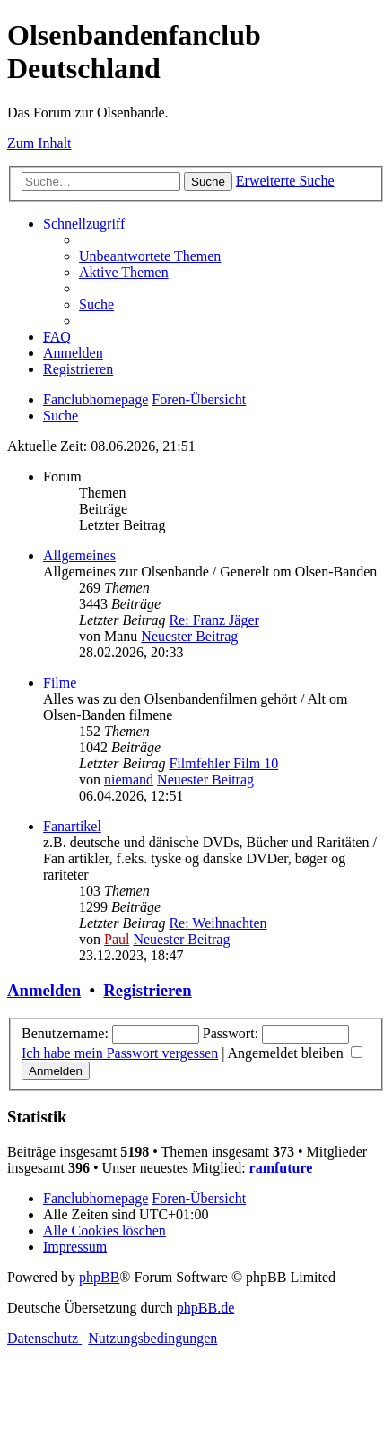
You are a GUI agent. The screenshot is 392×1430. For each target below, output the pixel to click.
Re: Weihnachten (217, 923)
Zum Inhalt (39, 143)
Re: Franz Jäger (213, 620)
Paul (116, 939)
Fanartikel (72, 826)
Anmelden (44, 990)
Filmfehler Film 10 (223, 763)
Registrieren (147, 990)
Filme (59, 682)
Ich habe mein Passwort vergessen (120, 1053)
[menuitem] (150, 256)
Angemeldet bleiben (295, 1053)
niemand (128, 779)
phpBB (99, 1277)
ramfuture (281, 1167)
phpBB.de (205, 1307)
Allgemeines (79, 555)
